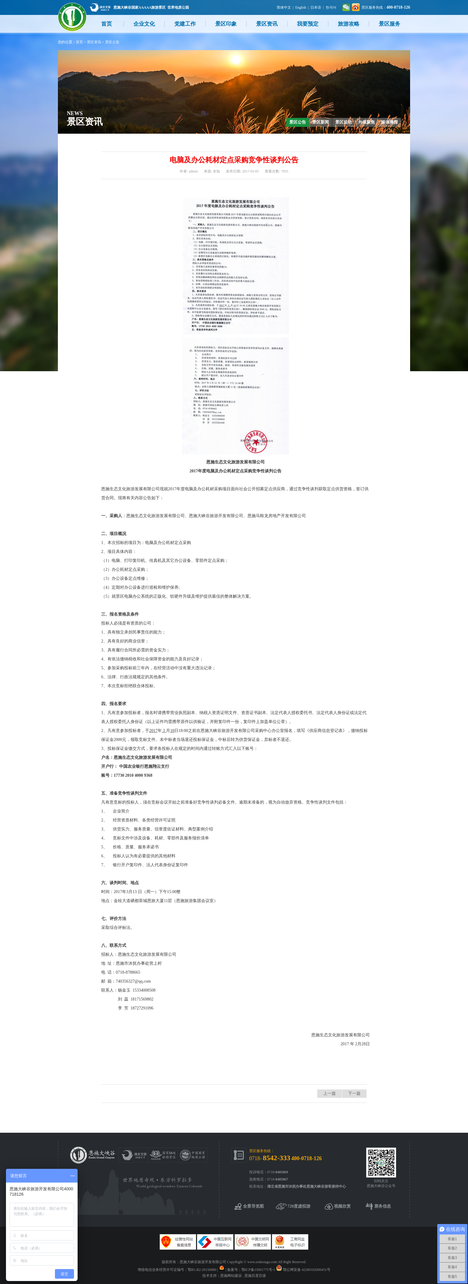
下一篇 (354, 1093)
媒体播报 (389, 122)
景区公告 (112, 42)
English (300, 7)
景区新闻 (320, 122)
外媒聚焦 (366, 122)
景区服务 (389, 24)
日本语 (315, 7)
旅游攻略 (348, 24)
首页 (106, 24)
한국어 (331, 7)
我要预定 (307, 24)
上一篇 (329, 1093)
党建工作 (185, 24)
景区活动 (343, 122)
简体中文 (284, 7)
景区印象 (226, 24)
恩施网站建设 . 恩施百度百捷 (243, 1276)
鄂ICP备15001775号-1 (258, 1270)
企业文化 (144, 24)
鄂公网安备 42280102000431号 (306, 1270)
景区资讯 (267, 24)
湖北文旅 (100, 7)
